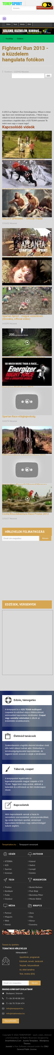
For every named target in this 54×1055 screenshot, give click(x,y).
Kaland (32, 861)
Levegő (32, 869)
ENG (29, 24)
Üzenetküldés (11, 1021)
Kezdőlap (9, 39)
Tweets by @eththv (10, 944)
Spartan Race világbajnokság (18, 416)
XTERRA (8, 861)
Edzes (8, 24)
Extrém (32, 873)
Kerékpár (9, 891)
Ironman (8, 873)
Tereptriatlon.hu (9, 844)
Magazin (8, 916)
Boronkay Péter (36, 895)
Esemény (33, 924)
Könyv (32, 920)
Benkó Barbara (35, 887)
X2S (6, 865)
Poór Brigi (33, 891)
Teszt (15, 24)
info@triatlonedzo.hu (15, 1013)
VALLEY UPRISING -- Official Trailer (22, 218)
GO (48, 76)
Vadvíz (32, 865)
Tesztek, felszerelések (29, 965)
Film (31, 916)
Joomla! (9, 1046)
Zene (31, 913)
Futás (7, 895)
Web (7, 920)
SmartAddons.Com (13, 1040)
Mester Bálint (35, 899)
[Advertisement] (27, 572)
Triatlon (8, 887)
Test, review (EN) (27, 974)
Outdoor (20, 39)
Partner (8, 913)
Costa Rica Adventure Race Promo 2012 (25, 513)
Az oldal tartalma (26, 970)
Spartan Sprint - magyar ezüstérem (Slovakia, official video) (22, 317)
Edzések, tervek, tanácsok (31, 961)
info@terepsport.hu (14, 1008)
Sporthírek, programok (29, 957)
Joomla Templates (30, 1040)
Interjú (22, 24)
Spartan (8, 869)
